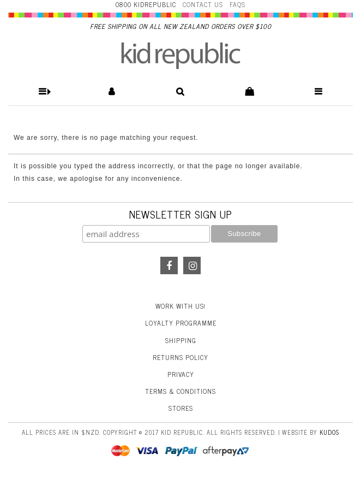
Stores (181, 408)
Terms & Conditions (180, 391)
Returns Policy (180, 357)
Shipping (180, 340)
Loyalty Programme (180, 322)
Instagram (192, 265)
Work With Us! (180, 305)
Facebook (169, 265)
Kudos (329, 432)
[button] (43, 91)
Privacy (180, 374)
